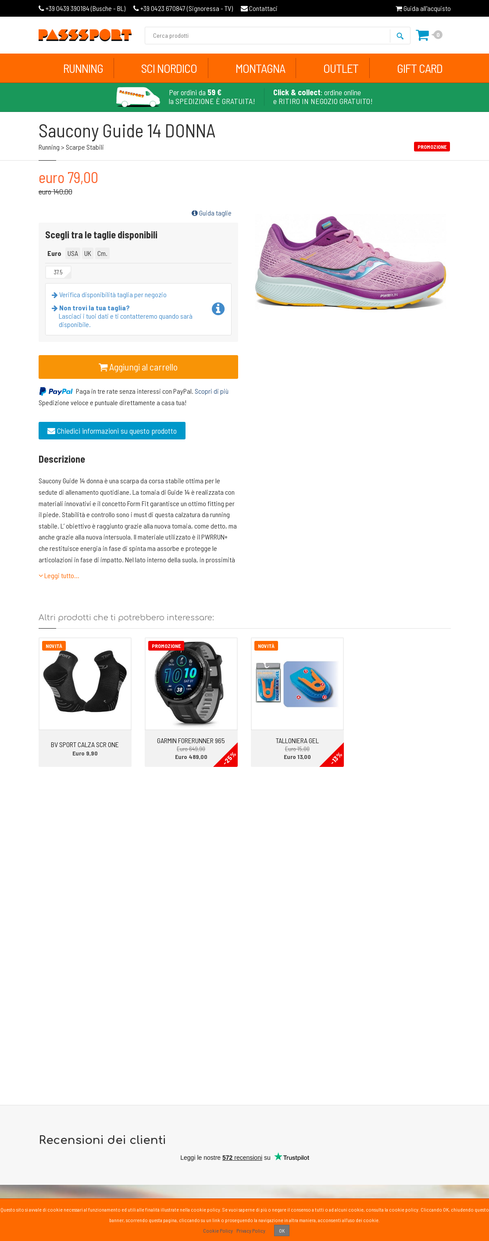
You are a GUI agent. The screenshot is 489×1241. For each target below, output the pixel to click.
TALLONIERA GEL (297, 740)
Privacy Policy (250, 1230)
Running (83, 68)
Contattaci (259, 8)
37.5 (58, 272)
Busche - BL (82, 8)
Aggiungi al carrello (138, 366)
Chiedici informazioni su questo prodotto (112, 430)
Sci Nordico (169, 68)
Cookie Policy (218, 1230)
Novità (54, 646)
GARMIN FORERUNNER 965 (191, 740)
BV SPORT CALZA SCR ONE (85, 744)
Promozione (166, 646)
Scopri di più (211, 391)
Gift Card (420, 68)
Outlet (340, 68)
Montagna (260, 68)
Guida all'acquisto (423, 8)
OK (282, 1230)
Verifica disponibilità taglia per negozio (111, 294)
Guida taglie (212, 213)
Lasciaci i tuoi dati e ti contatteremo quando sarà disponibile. (124, 315)
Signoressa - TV (183, 8)
